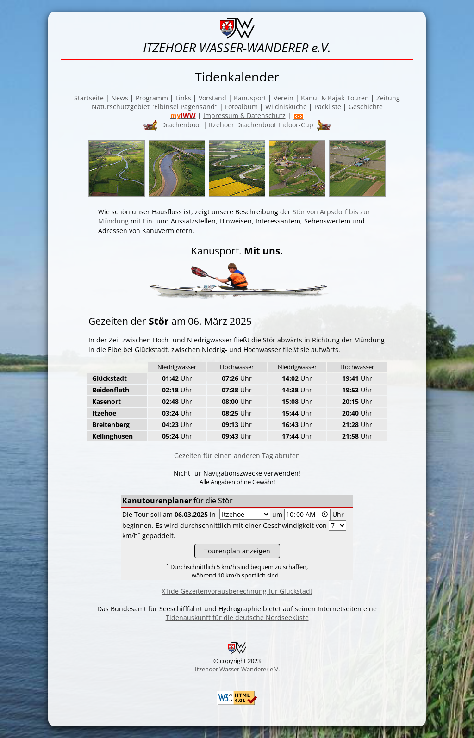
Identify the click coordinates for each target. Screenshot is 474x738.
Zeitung (388, 97)
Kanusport (250, 97)
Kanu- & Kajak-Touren (335, 97)
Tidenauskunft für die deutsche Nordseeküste (237, 617)
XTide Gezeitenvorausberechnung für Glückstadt (237, 591)
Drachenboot (181, 124)
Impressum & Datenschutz (244, 115)
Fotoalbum (241, 106)
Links (183, 97)
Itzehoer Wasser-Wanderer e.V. (237, 669)
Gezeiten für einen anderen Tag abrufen (237, 455)
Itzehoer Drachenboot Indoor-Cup (261, 124)
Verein (283, 97)
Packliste (327, 106)
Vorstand (212, 97)
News (119, 97)
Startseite (89, 97)
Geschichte (366, 106)
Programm (152, 97)
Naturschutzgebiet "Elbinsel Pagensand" (155, 106)
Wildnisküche (286, 106)
